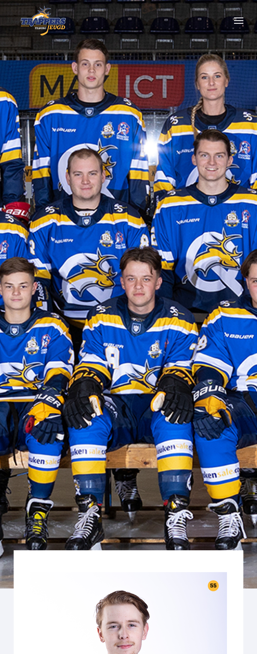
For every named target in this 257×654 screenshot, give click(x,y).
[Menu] (238, 20)
